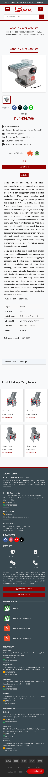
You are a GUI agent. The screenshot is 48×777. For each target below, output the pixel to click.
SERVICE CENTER (24, 589)
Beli (24, 161)
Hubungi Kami (36, 771)
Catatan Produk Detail (15, 373)
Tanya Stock (24, 167)
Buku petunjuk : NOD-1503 (17, 338)
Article (24, 175)
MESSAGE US (24, 595)
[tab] (7, 100)
